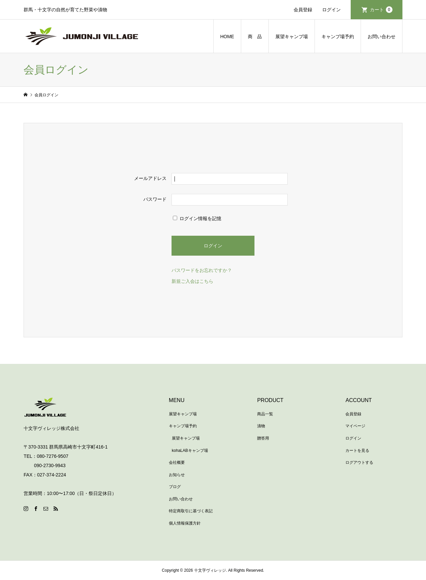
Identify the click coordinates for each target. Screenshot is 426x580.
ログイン (331, 9)
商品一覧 (265, 414)
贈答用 (263, 438)
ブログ (175, 486)
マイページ (355, 426)
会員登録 (303, 9)
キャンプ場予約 (337, 36)
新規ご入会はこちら (192, 281)
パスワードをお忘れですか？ (202, 270)
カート (381, 9)
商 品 (255, 36)
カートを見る (357, 450)
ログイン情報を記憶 (197, 218)
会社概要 (177, 462)
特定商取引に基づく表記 (191, 511)
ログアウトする (359, 462)
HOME (227, 36)
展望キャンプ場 (291, 36)
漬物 (261, 426)
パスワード (155, 199)
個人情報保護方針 (185, 523)
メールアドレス (150, 178)
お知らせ (177, 474)
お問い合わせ (381, 36)
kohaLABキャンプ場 (190, 450)
